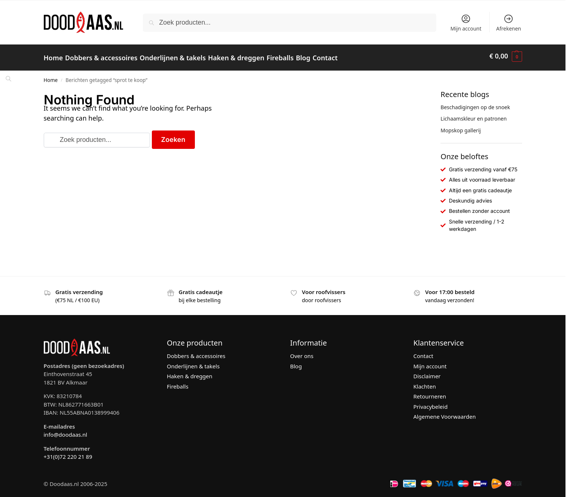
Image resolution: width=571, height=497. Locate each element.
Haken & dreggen (190, 372)
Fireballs (178, 382)
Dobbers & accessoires (196, 352)
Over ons (301, 352)
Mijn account (465, 23)
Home (51, 76)
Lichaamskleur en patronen (473, 114)
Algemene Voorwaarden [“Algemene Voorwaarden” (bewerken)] (444, 412)
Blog (296, 362)
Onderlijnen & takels (193, 362)
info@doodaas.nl (66, 431)
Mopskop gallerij (460, 126)
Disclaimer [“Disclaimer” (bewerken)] (426, 372)
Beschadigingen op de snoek (475, 103)
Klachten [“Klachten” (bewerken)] (424, 382)
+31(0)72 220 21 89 (68, 453)
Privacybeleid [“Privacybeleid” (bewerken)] (430, 403)
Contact (423, 352)
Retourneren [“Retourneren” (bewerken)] (429, 392)
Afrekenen (508, 23)
